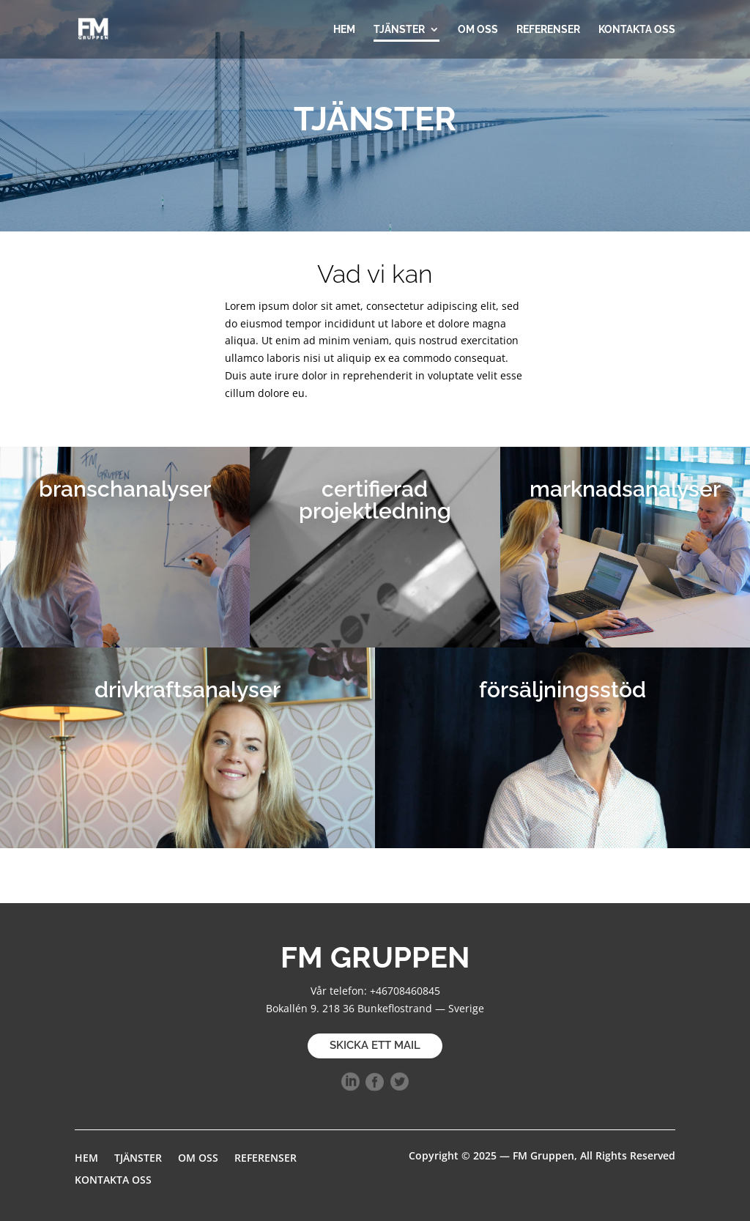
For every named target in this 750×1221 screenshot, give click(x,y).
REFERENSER (548, 29)
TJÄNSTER (399, 29)
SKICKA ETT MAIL (375, 1045)
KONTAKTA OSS (636, 29)
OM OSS (478, 29)
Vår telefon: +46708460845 (375, 991)
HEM (344, 29)
